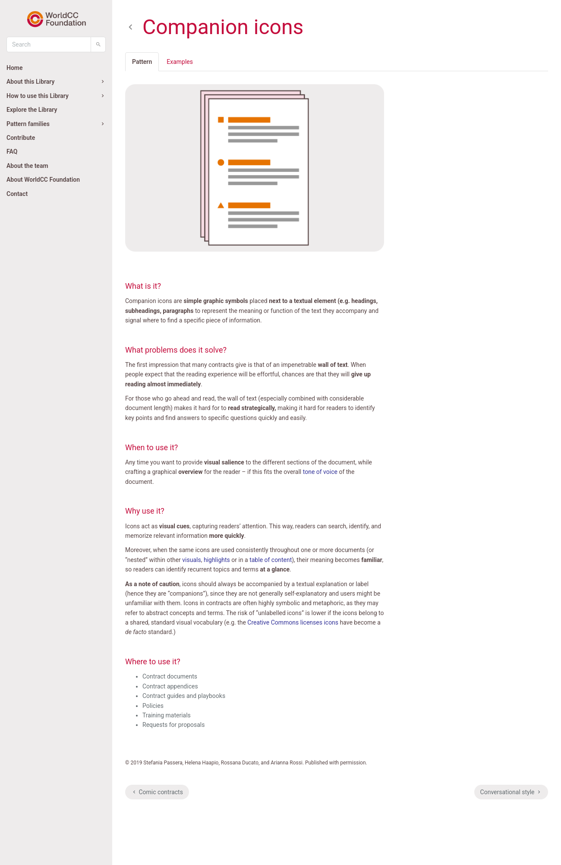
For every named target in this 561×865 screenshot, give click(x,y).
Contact (17, 193)
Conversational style (511, 792)
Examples (180, 61)
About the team (27, 165)
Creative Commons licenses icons (292, 622)
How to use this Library (56, 96)
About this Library (56, 81)
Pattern (142, 61)
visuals (191, 559)
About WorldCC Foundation (43, 179)
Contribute (20, 137)
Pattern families (56, 124)
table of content (270, 559)
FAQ (11, 151)
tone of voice (320, 471)
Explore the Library (31, 109)
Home (14, 67)
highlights (217, 559)
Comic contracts (157, 792)
